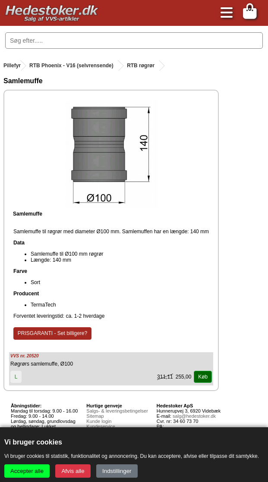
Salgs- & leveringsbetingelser (117, 410)
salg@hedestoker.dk (194, 416)
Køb (203, 377)
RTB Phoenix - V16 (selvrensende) (71, 66)
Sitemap (95, 416)
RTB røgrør (140, 66)
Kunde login (98, 421)
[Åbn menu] (224, 13)
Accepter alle (27, 471)
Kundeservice (100, 426)
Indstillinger (116, 471)
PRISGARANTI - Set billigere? (52, 333)
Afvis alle (72, 471)
